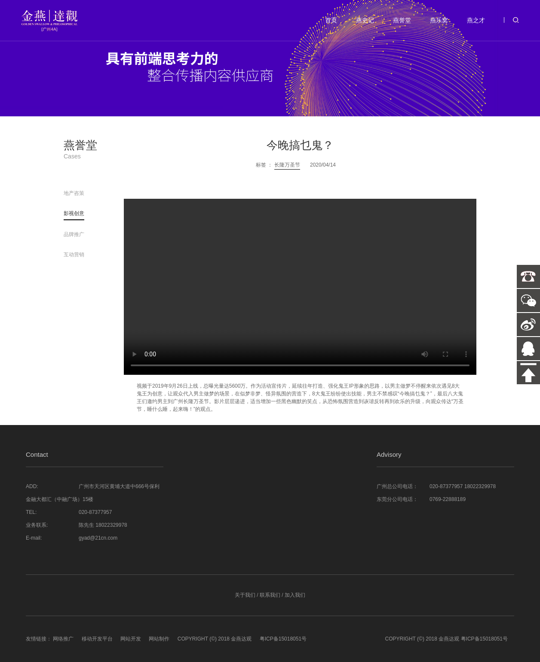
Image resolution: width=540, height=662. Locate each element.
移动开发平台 (97, 639)
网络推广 (63, 639)
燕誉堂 (402, 20)
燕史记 (365, 20)
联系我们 (270, 595)
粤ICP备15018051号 (283, 639)
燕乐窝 (439, 20)
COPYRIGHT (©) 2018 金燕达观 (215, 639)
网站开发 (130, 639)
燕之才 (476, 20)
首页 (331, 20)
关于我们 (245, 595)
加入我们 (295, 595)
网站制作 (159, 639)
